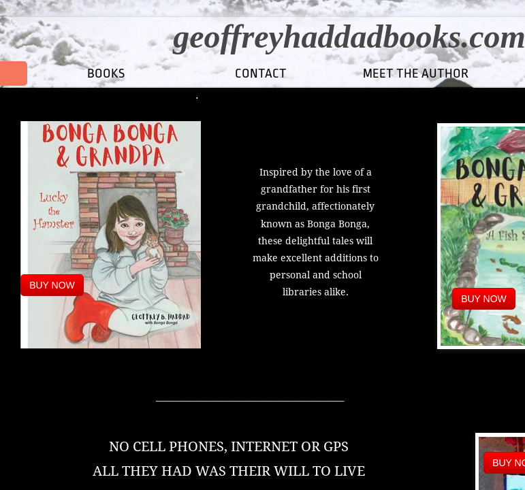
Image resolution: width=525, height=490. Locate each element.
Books (106, 73)
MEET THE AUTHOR (415, 73)
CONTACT (261, 73)
